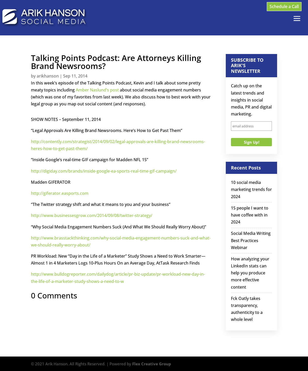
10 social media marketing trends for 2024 (251, 189)
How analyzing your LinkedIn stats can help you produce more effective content (250, 273)
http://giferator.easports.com (59, 193)
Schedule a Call (284, 6)
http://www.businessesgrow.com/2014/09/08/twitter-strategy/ (91, 215)
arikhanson (48, 76)
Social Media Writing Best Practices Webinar (251, 240)
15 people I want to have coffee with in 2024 (249, 215)
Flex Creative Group (151, 363)
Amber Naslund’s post (97, 90)
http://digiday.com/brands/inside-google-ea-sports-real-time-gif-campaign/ (104, 171)
